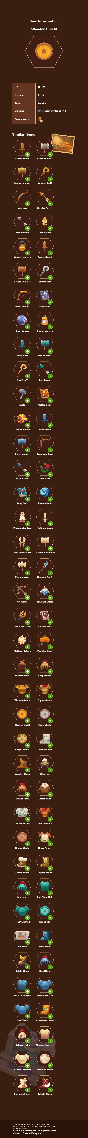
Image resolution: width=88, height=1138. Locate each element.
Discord (27, 1133)
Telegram (36, 1133)
